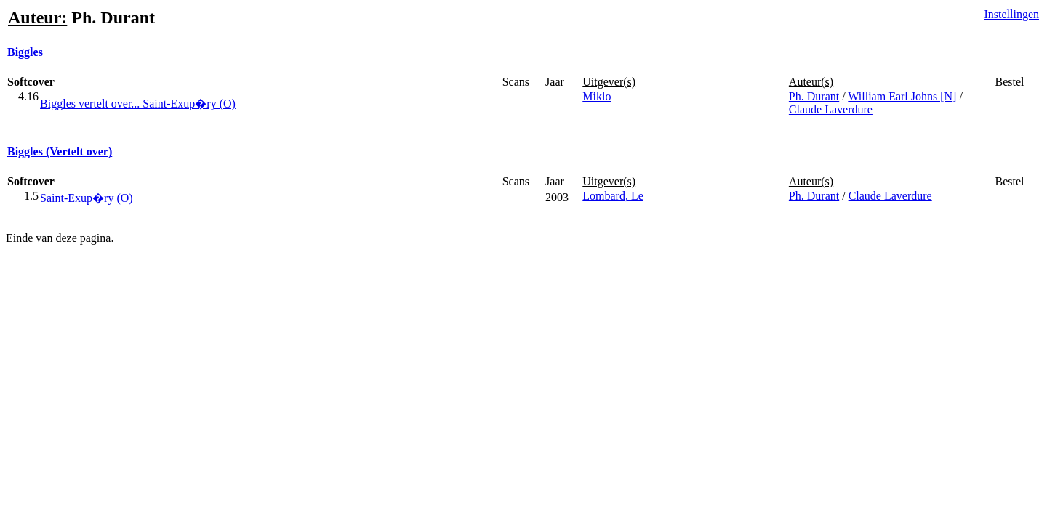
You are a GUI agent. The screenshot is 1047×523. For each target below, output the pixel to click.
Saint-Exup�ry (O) (86, 198)
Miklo (596, 96)
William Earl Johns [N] (902, 96)
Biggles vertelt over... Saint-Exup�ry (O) (138, 103)
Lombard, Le (612, 196)
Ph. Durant (814, 96)
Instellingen (1011, 14)
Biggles (25, 52)
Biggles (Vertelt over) (59, 151)
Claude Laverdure (830, 109)
